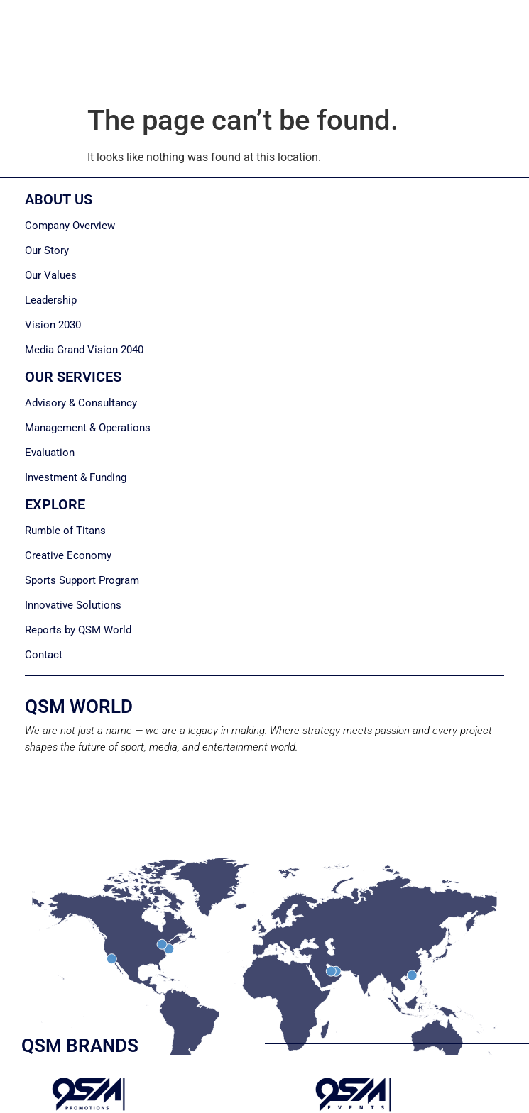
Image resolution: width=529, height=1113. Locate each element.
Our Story (47, 250)
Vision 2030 (53, 325)
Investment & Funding (75, 477)
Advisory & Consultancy (81, 403)
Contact (43, 654)
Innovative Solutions (73, 605)
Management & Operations (88, 427)
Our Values (51, 275)
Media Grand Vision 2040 (84, 349)
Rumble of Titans (65, 530)
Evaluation (50, 452)
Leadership (51, 300)
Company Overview (70, 225)
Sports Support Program (82, 580)
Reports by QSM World (78, 630)
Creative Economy (68, 555)
